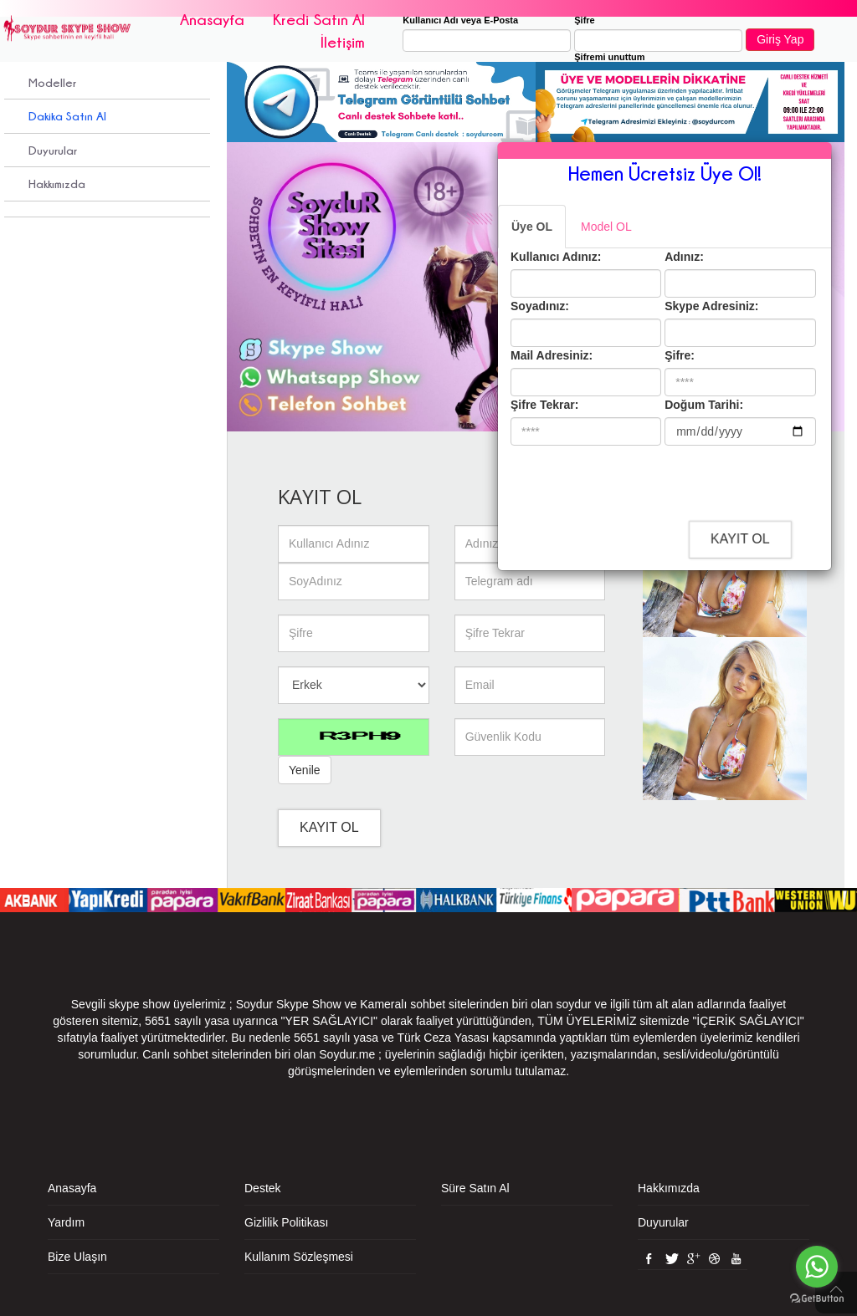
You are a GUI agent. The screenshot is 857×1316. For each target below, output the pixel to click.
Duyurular (52, 150)
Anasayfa (212, 19)
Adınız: (684, 256)
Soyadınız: (540, 306)
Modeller (52, 82)
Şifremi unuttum (609, 57)
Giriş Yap (780, 39)
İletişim (343, 41)
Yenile (305, 770)
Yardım (66, 1222)
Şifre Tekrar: (544, 404)
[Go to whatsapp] (817, 1267)
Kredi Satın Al (319, 19)
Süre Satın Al (475, 1188)
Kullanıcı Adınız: (556, 256)
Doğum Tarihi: (704, 404)
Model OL (606, 226)
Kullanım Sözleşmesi (298, 1256)
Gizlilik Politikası (286, 1222)
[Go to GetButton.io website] (817, 1298)
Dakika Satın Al (67, 116)
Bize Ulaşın (77, 1256)
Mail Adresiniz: (552, 355)
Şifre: (680, 355)
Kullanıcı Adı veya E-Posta (460, 20)
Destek (262, 1188)
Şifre (584, 20)
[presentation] (654, 481)
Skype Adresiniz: (711, 306)
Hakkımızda (56, 183)
